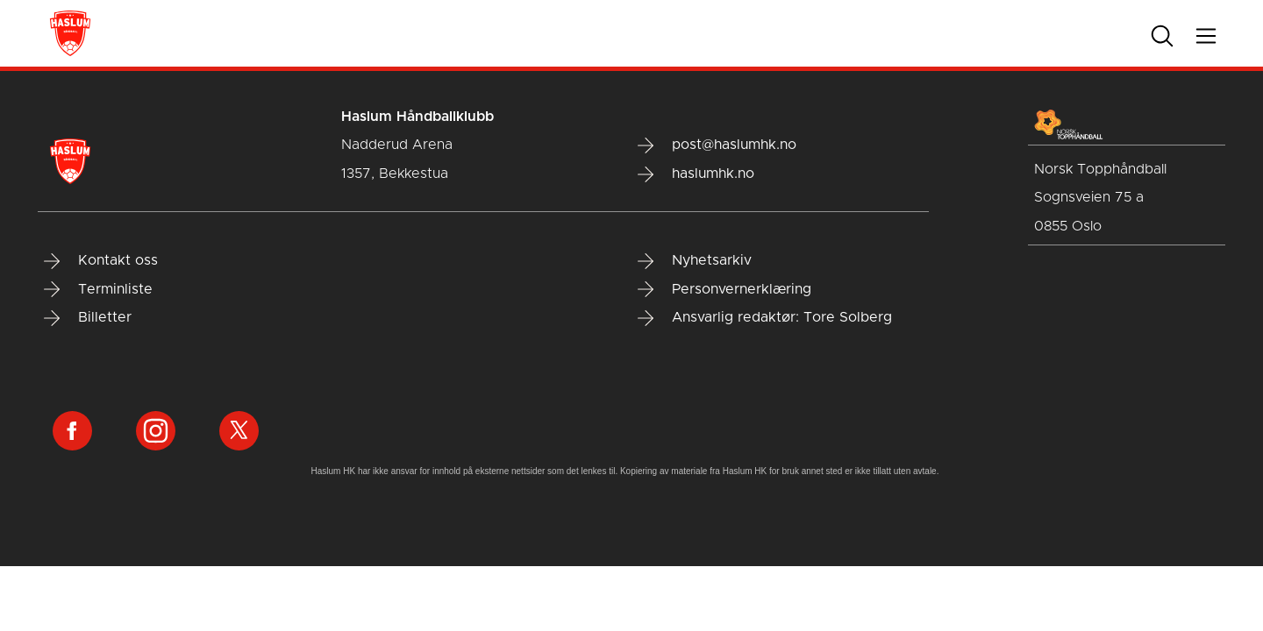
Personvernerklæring (724, 289)
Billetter (88, 318)
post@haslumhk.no (717, 145)
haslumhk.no (696, 174)
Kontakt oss (101, 261)
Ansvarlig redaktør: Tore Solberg (765, 318)
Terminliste (98, 289)
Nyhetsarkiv (695, 261)
